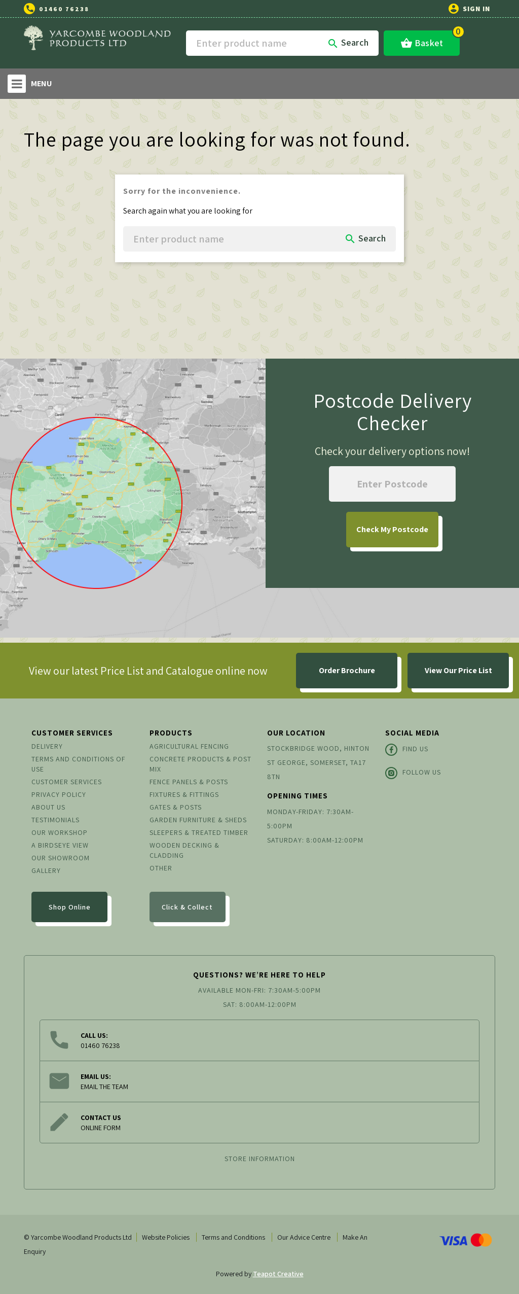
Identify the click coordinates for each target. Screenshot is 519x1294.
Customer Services (66, 781)
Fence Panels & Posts (189, 781)
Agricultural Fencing (189, 746)
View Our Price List (458, 670)
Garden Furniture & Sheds (198, 819)
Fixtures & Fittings (184, 794)
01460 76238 (64, 9)
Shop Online (70, 907)
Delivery (47, 746)
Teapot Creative (278, 1273)
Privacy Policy (58, 794)
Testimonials (55, 819)
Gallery (46, 870)
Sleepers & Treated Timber (199, 832)
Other (161, 867)
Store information (260, 1158)
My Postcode (392, 529)
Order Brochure (347, 670)
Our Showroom (60, 857)
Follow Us (413, 773)
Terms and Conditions (233, 1237)
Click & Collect (187, 907)
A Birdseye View (60, 845)
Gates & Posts (176, 807)
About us (48, 807)
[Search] (282, 43)
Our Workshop (59, 832)
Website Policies (166, 1237)
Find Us (406, 750)
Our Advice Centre (303, 1237)
